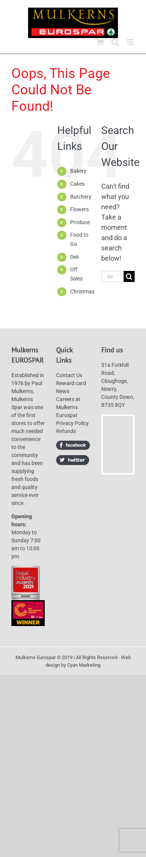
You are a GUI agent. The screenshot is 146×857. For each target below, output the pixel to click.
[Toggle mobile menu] (131, 42)
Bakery (78, 171)
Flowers (79, 209)
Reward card (71, 383)
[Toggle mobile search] (115, 42)
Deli (74, 257)
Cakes (77, 184)
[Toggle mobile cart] (100, 42)
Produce (80, 222)
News (62, 391)
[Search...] (112, 276)
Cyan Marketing (83, 665)
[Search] (129, 276)
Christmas (82, 291)
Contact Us (69, 375)
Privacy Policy (72, 423)
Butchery (80, 197)
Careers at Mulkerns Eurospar (68, 407)
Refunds (66, 431)
